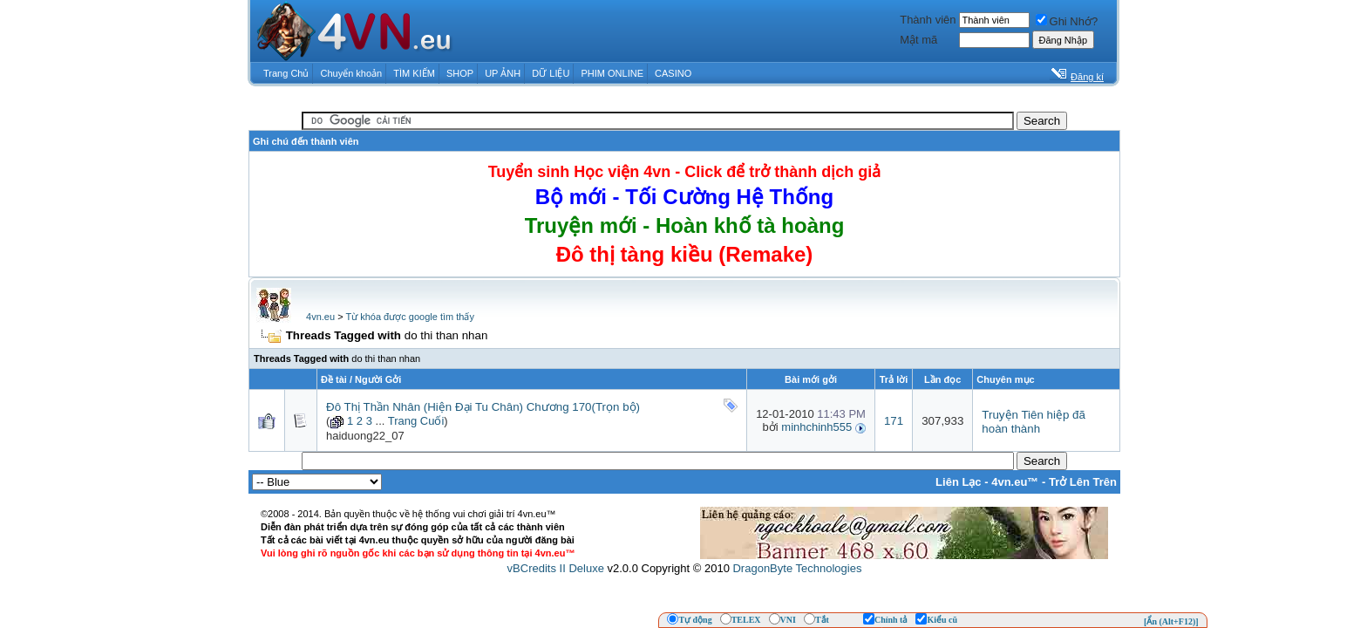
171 (893, 420)
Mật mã (918, 39)
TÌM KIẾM (414, 73)
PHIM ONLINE (612, 73)
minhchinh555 (816, 426)
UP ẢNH (502, 73)
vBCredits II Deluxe (555, 568)
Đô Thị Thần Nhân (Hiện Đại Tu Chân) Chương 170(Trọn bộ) (483, 406)
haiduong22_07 (365, 435)
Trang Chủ (286, 73)
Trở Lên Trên (1083, 481)
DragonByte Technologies (796, 568)
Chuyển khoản (352, 73)
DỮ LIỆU (550, 73)
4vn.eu (320, 316)
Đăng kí (1087, 77)
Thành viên (928, 19)
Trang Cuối (416, 420)
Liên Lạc (958, 481)
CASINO (673, 73)
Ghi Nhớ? (1067, 21)
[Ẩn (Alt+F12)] (1171, 621)
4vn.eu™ (1014, 481)
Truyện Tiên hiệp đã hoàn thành (1033, 421)
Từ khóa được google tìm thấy (409, 316)
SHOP (459, 73)
